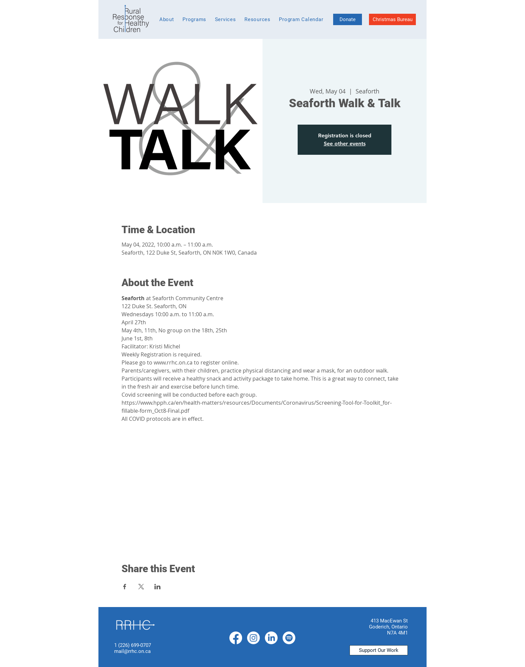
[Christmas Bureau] (392, 19)
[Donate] (347, 19)
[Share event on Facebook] (125, 586)
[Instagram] (253, 637)
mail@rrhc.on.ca (132, 651)
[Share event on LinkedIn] (157, 586)
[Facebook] (235, 637)
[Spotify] (289, 637)
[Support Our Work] (379, 650)
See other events (345, 143)
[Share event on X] (141, 586)
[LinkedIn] (271, 637)
